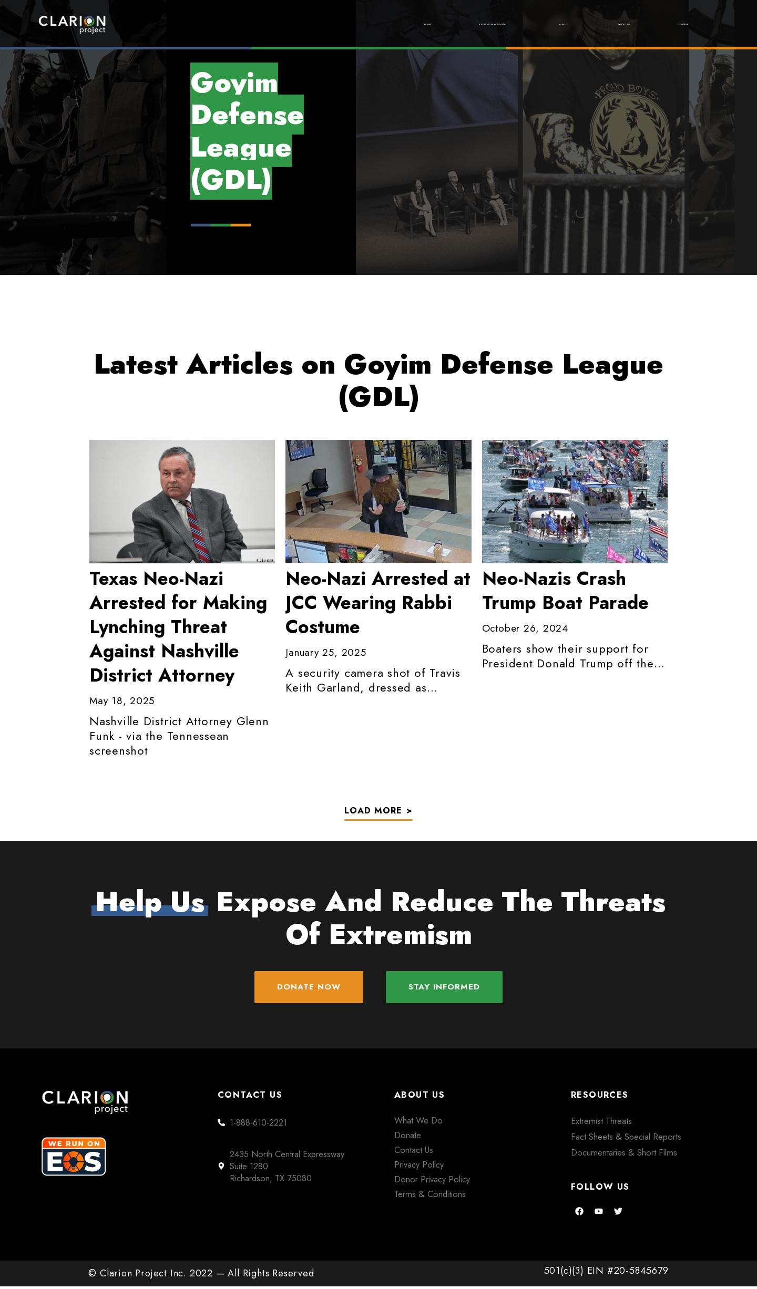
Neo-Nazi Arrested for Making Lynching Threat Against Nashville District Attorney (178, 626)
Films (512, 24)
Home (308, 24)
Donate (673, 24)
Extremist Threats (601, 1123)
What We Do (418, 1123)
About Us (591, 24)
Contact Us (413, 1152)
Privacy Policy (419, 1167)
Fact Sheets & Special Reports (626, 1139)
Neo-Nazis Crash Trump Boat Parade (565, 590)
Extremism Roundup (410, 24)
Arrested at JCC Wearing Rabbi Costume (377, 602)
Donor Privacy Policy (432, 1181)
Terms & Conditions (430, 1196)
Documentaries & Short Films (624, 1154)
